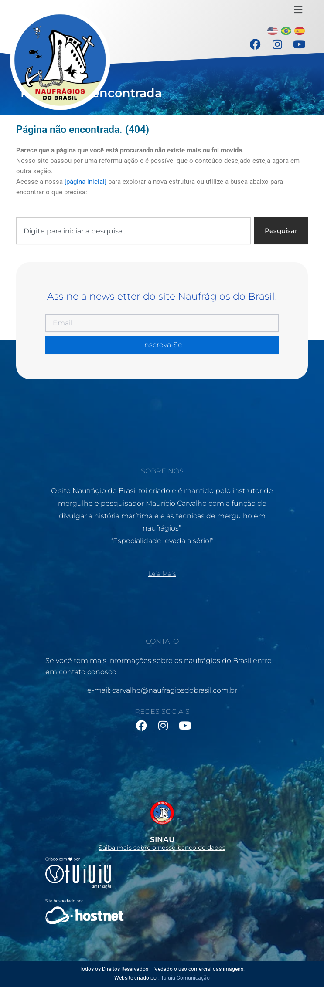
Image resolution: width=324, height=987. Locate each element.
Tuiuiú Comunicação (185, 978)
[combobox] (133, 231)
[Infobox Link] (162, 823)
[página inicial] (85, 182)
